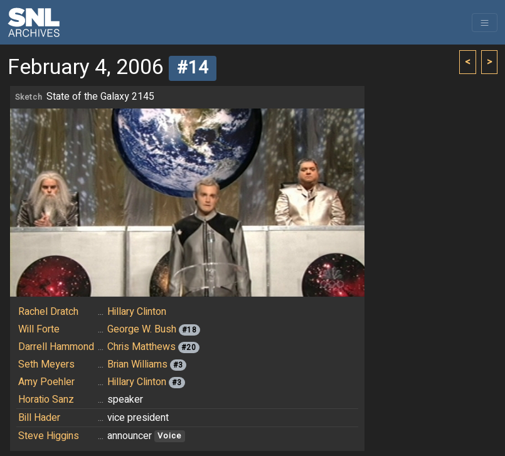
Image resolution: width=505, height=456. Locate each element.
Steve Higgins (48, 435)
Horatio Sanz (46, 399)
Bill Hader (39, 417)
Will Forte (39, 329)
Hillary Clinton (136, 311)
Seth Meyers (46, 364)
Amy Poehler (46, 382)
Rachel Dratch (48, 311)
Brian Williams (137, 364)
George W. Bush (141, 329)
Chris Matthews (141, 346)
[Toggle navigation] (484, 22)
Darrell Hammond (56, 346)
